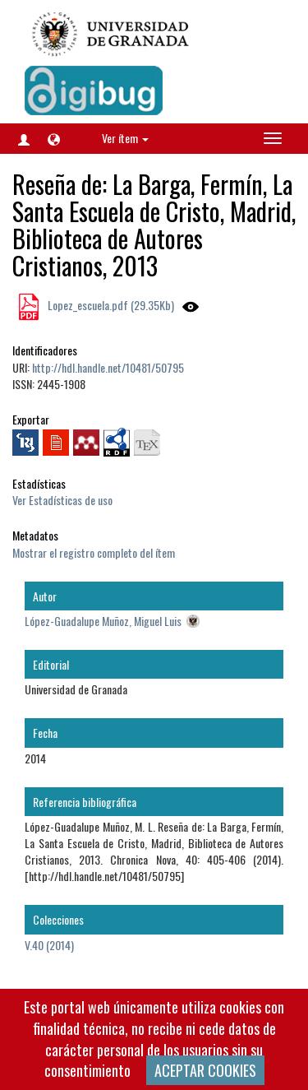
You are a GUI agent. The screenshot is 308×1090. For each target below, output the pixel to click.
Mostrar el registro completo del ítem (93, 552)
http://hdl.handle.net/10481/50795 (108, 367)
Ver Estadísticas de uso (62, 499)
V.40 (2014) (49, 944)
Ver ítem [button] (125, 137)
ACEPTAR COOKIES (205, 1070)
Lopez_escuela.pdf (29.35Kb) (109, 304)
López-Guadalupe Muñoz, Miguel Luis (103, 620)
